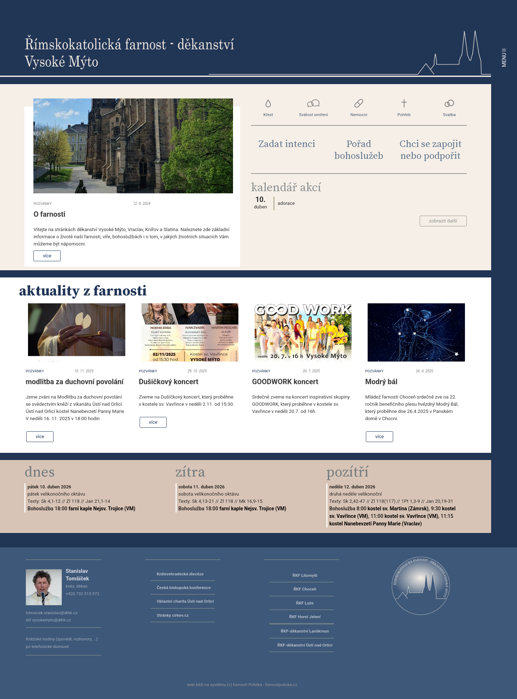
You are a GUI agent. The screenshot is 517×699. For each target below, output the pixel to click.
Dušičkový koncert (169, 381)
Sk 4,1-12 (51, 501)
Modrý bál (381, 381)
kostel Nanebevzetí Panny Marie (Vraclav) (375, 523)
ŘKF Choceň (304, 589)
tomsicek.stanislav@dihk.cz (52, 612)
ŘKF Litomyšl (305, 575)
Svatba (449, 107)
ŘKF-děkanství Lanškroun (305, 631)
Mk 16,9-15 (250, 501)
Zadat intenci (286, 144)
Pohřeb (404, 107)
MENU (504, 58)
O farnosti (49, 214)
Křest (268, 107)
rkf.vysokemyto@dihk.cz (48, 619)
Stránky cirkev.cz (173, 615)
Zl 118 (73, 501)
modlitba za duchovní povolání (74, 381)
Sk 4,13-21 (203, 501)
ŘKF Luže (305, 603)
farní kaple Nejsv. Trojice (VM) (102, 508)
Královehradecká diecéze (180, 573)
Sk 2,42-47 (354, 501)
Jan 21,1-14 (97, 501)
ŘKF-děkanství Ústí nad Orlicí (305, 645)
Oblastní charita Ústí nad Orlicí (185, 601)
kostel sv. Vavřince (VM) (411, 516)
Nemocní (358, 107)
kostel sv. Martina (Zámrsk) (398, 508)
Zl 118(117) (383, 501)
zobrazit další (443, 221)
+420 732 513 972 (82, 593)
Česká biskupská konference (184, 587)
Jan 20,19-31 (439, 501)
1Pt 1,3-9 (410, 501)
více (47, 255)
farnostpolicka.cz (281, 684)
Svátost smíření (313, 107)
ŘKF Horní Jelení (305, 616)
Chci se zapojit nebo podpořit (431, 150)
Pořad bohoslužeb (358, 150)
